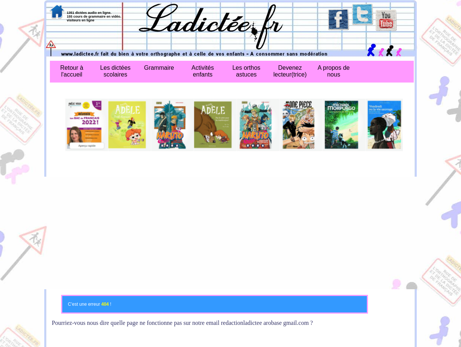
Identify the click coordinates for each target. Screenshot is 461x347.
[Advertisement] (230, 232)
